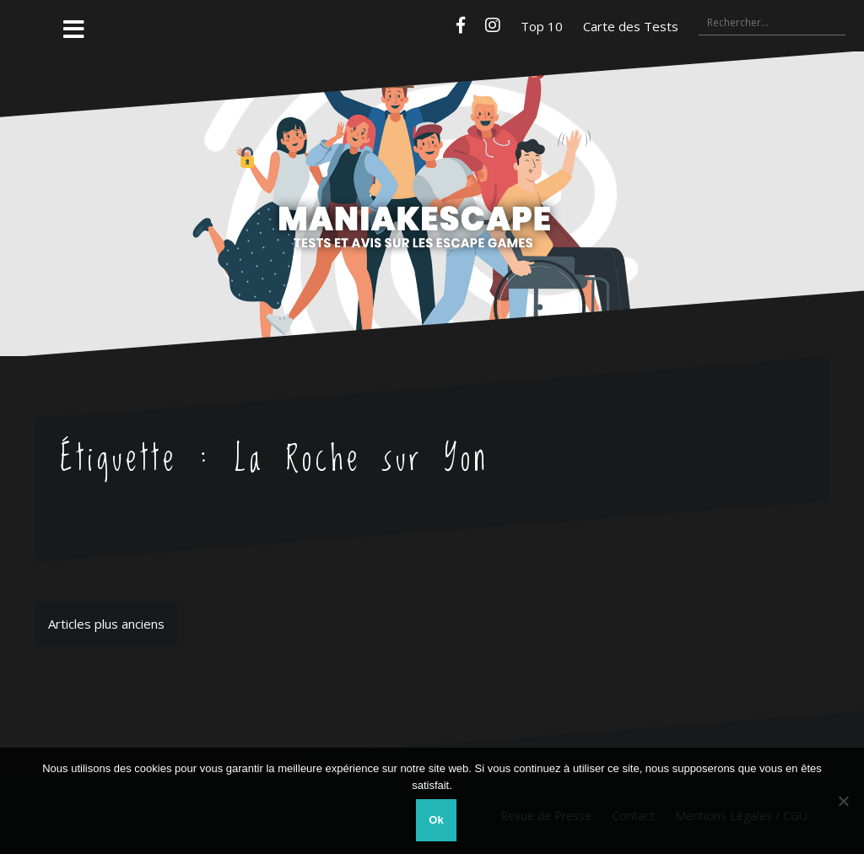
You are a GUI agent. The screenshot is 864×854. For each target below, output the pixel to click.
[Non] (842, 800)
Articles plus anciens (106, 623)
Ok (436, 819)
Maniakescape (432, 170)
